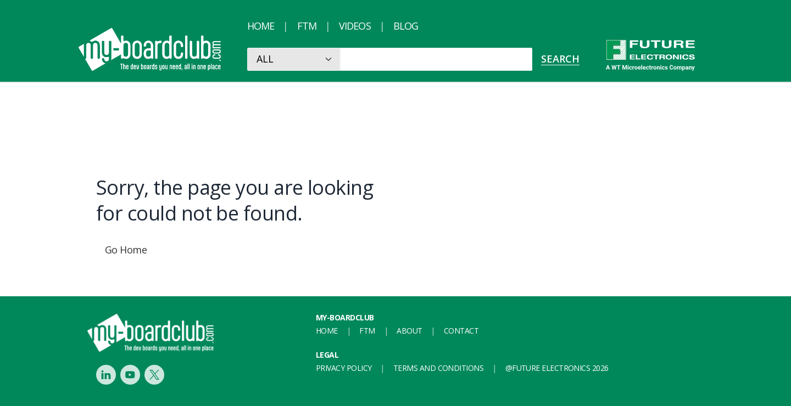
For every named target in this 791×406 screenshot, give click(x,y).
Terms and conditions (438, 368)
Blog (405, 25)
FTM (306, 25)
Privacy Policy (343, 368)
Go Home (126, 249)
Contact (461, 330)
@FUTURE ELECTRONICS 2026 (557, 368)
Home (260, 25)
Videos (355, 25)
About (409, 330)
